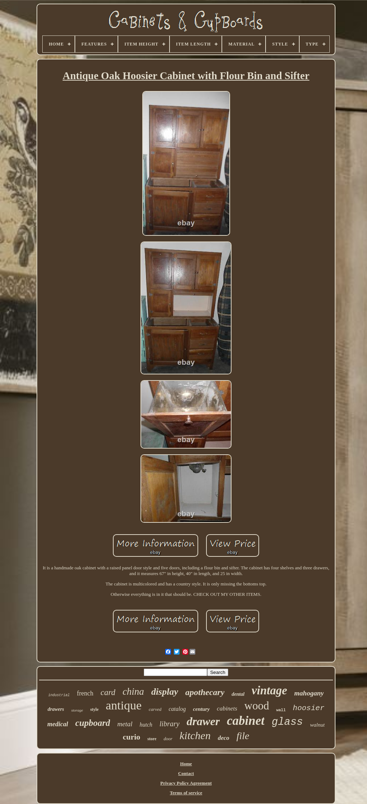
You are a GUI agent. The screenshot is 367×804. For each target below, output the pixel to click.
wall (281, 710)
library (169, 724)
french (85, 693)
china (133, 691)
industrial (59, 695)
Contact (186, 773)
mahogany (309, 693)
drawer (203, 721)
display (164, 691)
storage (77, 710)
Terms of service (186, 792)
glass (287, 722)
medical (57, 724)
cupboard (92, 723)
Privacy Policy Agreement (185, 783)
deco (223, 737)
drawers (56, 709)
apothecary (204, 692)
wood (256, 705)
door (167, 738)
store (151, 738)
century (201, 709)
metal (124, 724)
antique (124, 705)
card (108, 692)
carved (155, 709)
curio (131, 736)
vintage (269, 690)
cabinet (245, 721)
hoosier (308, 708)
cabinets (227, 708)
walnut (317, 725)
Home (186, 763)
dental (238, 694)
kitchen (195, 735)
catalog (177, 709)
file (243, 735)
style (94, 709)
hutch (146, 725)
